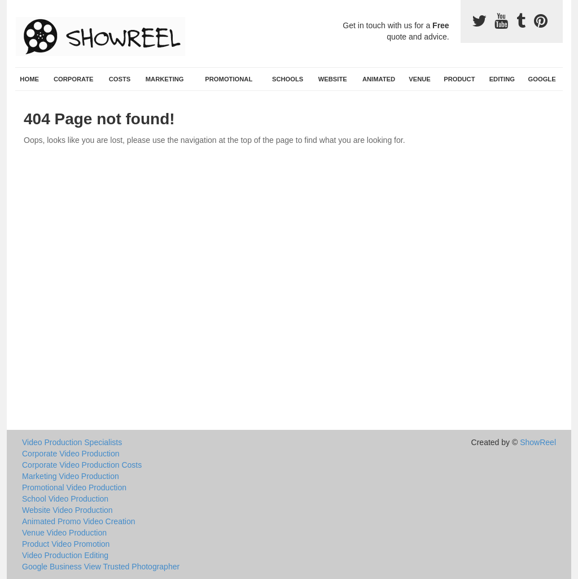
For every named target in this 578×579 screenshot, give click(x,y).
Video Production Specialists (72, 442)
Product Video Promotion (66, 543)
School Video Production (65, 498)
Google (542, 79)
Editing (502, 79)
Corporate (74, 79)
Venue (420, 79)
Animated (378, 79)
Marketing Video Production (70, 476)
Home (29, 79)
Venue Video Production (64, 532)
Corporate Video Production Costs (82, 464)
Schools (287, 79)
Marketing (165, 79)
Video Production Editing (65, 555)
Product (459, 79)
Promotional (228, 79)
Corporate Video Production (71, 453)
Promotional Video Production (74, 487)
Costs (120, 79)
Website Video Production (67, 510)
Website (332, 79)
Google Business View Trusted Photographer (100, 566)
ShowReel (538, 442)
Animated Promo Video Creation (78, 521)
